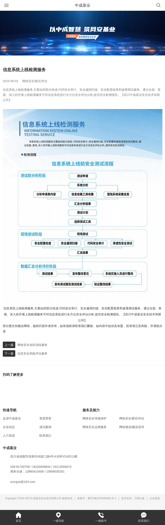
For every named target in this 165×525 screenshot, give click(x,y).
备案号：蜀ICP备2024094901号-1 (96, 498)
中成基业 (82, 5)
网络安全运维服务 (94, 427)
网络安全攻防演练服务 (32, 345)
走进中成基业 (12, 418)
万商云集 (139, 498)
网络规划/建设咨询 (131, 427)
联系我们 (45, 435)
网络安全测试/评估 (131, 418)
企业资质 (155, 498)
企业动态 (9, 427)
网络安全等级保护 (94, 418)
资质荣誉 (45, 418)
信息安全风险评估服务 (32, 353)
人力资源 (9, 435)
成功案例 (45, 427)
